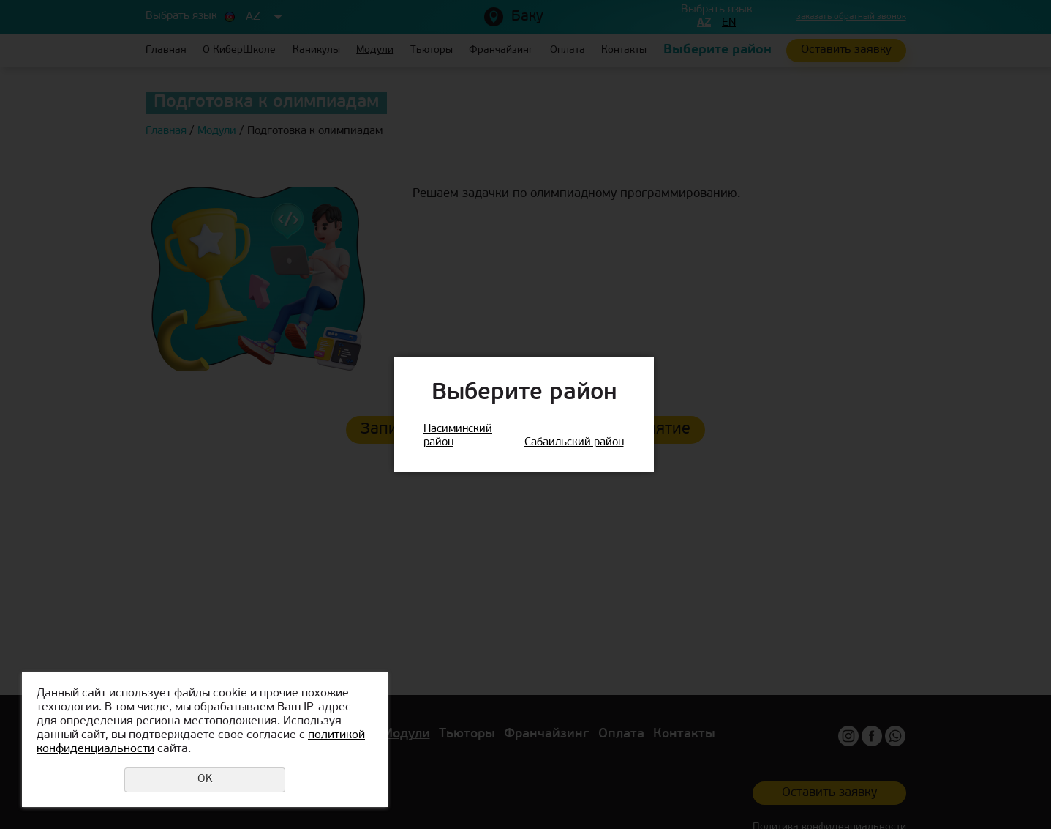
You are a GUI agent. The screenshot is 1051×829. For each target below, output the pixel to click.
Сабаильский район (574, 442)
